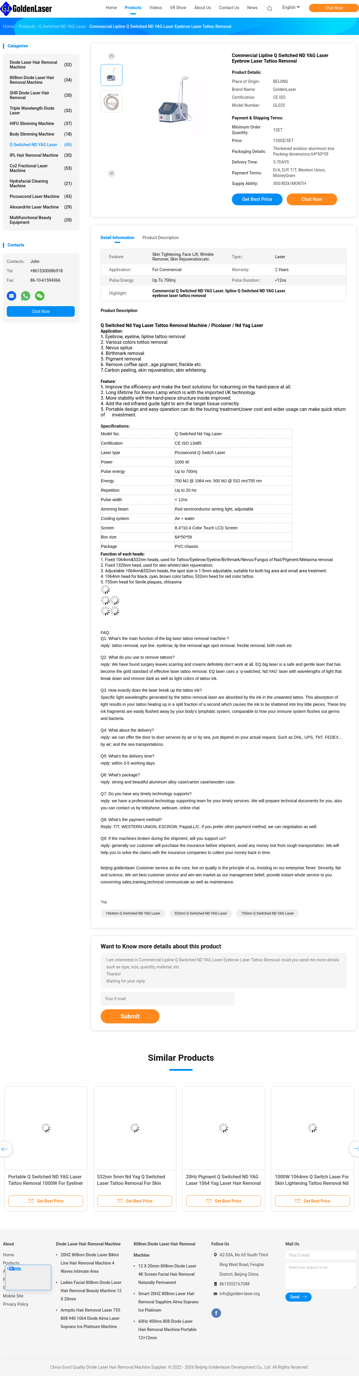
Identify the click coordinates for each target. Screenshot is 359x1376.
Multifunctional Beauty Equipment (41, 220)
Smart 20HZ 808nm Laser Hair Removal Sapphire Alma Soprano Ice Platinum (168, 1301)
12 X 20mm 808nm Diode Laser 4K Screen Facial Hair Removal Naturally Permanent (167, 1274)
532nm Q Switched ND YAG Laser (200, 913)
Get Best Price (257, 199)
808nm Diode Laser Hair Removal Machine (41, 80)
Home (8, 1254)
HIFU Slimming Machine (41, 123)
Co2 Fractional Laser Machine (41, 168)
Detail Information (117, 237)
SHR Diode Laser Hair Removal (41, 95)
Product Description (160, 237)
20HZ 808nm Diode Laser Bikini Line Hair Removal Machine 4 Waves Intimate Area (90, 1263)
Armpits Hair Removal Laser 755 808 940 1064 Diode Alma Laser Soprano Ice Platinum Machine (90, 1318)
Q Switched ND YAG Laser (41, 145)
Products (11, 1263)
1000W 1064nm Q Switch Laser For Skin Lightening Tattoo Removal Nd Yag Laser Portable (312, 1183)
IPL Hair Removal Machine (41, 155)
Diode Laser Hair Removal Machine (41, 64)
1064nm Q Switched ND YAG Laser (133, 913)
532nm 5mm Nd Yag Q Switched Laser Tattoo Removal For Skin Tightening (131, 1183)
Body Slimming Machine (41, 134)
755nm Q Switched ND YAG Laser (267, 913)
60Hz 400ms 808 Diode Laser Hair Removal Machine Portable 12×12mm (167, 1329)
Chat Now (334, 8)
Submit (130, 1016)
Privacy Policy (15, 1304)
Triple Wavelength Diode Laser (41, 110)
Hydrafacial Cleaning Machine (41, 183)
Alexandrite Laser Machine (41, 207)
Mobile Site (13, 1296)
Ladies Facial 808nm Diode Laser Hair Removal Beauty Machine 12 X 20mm (91, 1290)
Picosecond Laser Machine (41, 196)
